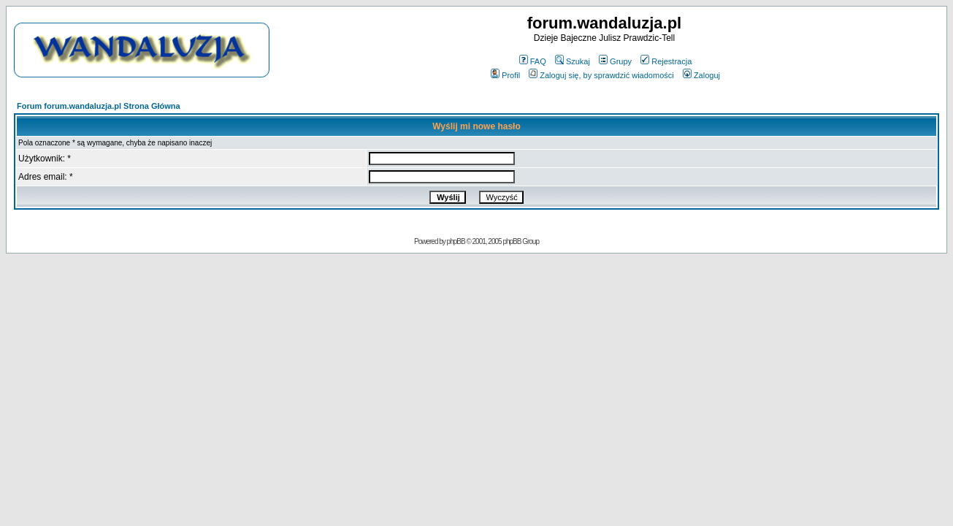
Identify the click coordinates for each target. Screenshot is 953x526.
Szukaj (572, 61)
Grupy (615, 61)
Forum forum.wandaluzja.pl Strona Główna (98, 106)
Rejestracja (666, 61)
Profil (505, 75)
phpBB (456, 241)
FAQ (532, 61)
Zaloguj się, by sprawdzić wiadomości (601, 75)
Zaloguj (701, 75)
